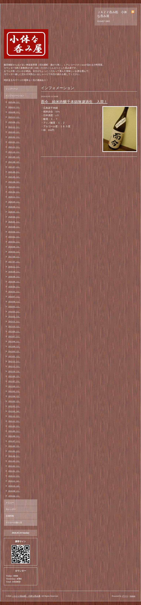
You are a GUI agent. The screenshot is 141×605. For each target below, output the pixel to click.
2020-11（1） (14, 197)
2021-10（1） (14, 152)
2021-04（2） (14, 182)
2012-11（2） (14, 366)
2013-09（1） (14, 331)
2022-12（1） (14, 127)
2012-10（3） (14, 371)
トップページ (12, 89)
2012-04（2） (14, 396)
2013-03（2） (14, 351)
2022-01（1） (14, 142)
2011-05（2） (14, 451)
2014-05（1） (14, 306)
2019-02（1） (14, 237)
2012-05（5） (14, 391)
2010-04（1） (14, 496)
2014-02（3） (14, 316)
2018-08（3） (14, 247)
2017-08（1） (14, 257)
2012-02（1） (14, 406)
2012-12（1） (14, 361)
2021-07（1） (14, 167)
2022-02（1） (14, 137)
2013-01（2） (14, 356)
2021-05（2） (14, 177)
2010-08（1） (14, 491)
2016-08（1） (14, 276)
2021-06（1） (14, 172)
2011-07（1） (14, 441)
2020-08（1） (14, 207)
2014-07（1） (14, 296)
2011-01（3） (14, 471)
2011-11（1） (14, 421)
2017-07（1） (14, 261)
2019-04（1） (14, 232)
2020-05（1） (14, 212)
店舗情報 (10, 516)
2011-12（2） (14, 416)
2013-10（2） (14, 326)
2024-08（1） (14, 112)
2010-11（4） (14, 481)
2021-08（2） (14, 162)
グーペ (125, 596)
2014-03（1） (14, 311)
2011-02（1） (14, 466)
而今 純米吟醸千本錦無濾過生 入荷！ (74, 102)
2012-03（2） (14, 401)
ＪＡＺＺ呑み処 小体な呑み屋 (26, 596)
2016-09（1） (14, 271)
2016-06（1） (14, 281)
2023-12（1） (14, 117)
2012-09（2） (14, 376)
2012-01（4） (14, 411)
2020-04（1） (14, 217)
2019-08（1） (14, 227)
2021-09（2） (14, 157)
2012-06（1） (14, 386)
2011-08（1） (14, 436)
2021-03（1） (14, 187)
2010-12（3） (14, 476)
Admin (132, 596)
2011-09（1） (14, 431)
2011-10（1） (14, 426)
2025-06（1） (14, 102)
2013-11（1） (14, 321)
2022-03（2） (14, 132)
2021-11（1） (14, 147)
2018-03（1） (14, 252)
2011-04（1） (14, 456)
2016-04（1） (14, 286)
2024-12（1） (14, 107)
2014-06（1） (14, 301)
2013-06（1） (14, 341)
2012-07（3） (14, 381)
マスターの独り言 (14, 522)
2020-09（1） (14, 202)
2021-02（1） (14, 192)
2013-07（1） (14, 336)
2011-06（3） (14, 446)
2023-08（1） (14, 122)
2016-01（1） (14, 291)
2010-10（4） (14, 486)
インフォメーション (15, 95)
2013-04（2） (14, 346)
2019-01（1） (14, 242)
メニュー (10, 502)
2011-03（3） (14, 461)
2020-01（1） (14, 222)
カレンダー (11, 509)
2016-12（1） (14, 266)
